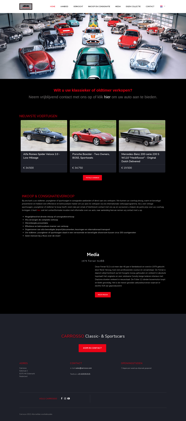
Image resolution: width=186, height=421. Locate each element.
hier (107, 97)
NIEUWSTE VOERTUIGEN (38, 116)
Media (118, 6)
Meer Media (103, 295)
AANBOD (64, 6)
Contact (150, 6)
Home (52, 6)
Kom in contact (92, 348)
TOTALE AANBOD (92, 178)
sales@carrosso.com (83, 368)
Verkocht (78, 6)
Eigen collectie (133, 6)
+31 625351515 (84, 374)
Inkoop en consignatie (99, 6)
